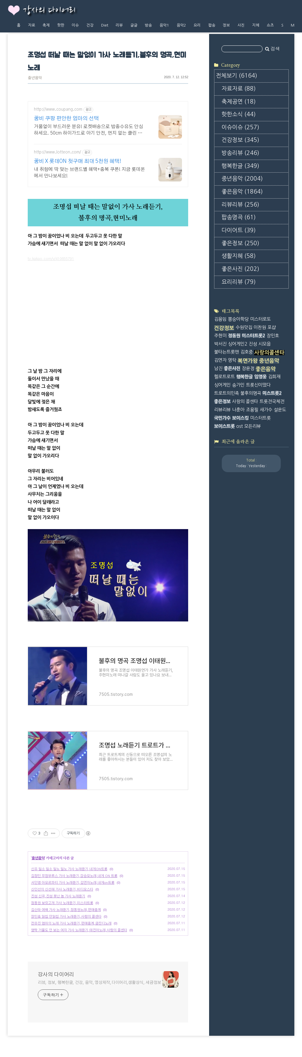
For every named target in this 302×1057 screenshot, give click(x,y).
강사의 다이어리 (49, 10)
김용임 (220, 319)
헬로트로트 (224, 376)
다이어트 (238, 230)
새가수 (266, 410)
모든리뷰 (252, 426)
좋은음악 (242, 191)
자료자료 (238, 88)
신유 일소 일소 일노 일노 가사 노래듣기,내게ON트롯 (69, 869)
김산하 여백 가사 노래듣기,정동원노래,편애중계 (66, 910)
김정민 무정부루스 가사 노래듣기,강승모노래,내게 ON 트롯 (74, 876)
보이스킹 (240, 418)
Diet (104, 25)
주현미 (220, 335)
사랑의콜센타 (269, 352)
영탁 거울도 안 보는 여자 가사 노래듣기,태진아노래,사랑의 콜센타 (79, 930)
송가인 (238, 385)
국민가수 (222, 418)
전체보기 (236, 75)
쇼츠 (270, 25)
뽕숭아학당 (238, 319)
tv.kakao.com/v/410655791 (51, 259)
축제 (46, 25)
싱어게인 (222, 385)
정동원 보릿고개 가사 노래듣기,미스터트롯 (62, 903)
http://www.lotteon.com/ (57, 152)
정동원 (234, 335)
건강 (89, 25)
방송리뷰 (240, 153)
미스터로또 (260, 319)
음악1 (164, 25)
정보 (226, 25)
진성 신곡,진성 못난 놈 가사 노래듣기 (58, 896)
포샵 (271, 327)
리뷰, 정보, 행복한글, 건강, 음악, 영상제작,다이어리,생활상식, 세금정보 (99, 983)
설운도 (280, 410)
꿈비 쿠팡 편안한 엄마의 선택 (66, 118)
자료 (31, 25)
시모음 (264, 344)
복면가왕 (248, 361)
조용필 (252, 410)
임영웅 (260, 376)
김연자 (220, 360)
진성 (253, 344)
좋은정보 (240, 243)
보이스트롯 (224, 426)
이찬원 (260, 327)
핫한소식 (238, 114)
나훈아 (238, 410)
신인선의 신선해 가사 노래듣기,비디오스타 (62, 889)
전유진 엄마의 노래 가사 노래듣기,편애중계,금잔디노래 (71, 923)
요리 (197, 25)
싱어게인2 (237, 344)
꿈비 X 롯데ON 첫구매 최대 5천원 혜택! (77, 161)
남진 (218, 368)
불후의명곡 (250, 393)
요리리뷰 (238, 282)
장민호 (273, 335)
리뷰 (119, 25)
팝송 (211, 25)
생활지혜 (238, 256)
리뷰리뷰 (240, 204)
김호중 (246, 352)
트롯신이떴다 (258, 385)
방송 (148, 25)
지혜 (255, 25)
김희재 (274, 376)
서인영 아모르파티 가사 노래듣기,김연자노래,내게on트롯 (72, 882)
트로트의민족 (226, 393)
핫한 (60, 25)
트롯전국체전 (272, 401)
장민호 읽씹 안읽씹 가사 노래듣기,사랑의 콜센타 (66, 916)
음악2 (181, 25)
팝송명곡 (238, 217)
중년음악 (35, 78)
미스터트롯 (260, 418)
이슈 (75, 25)
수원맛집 (244, 327)
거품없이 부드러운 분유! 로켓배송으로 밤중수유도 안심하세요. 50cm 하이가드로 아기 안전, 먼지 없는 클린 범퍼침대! (90, 130)
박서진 (220, 344)
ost (239, 426)
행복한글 (240, 166)
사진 (240, 25)
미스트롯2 (272, 393)
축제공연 (238, 101)
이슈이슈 (240, 127)
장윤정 (248, 368)
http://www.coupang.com (58, 109)
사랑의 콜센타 (245, 401)
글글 (133, 25)
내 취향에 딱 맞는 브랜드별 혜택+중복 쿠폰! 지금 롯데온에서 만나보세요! (89, 172)
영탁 (232, 360)
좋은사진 (240, 269)
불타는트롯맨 (226, 352)
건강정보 (240, 140)
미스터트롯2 (253, 335)
